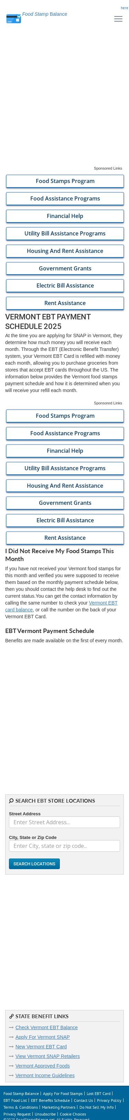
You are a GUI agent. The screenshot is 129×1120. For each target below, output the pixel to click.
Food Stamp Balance (21, 1093)
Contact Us (83, 1100)
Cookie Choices (73, 1114)
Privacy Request (17, 1114)
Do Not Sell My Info (96, 1107)
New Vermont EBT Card (41, 1046)
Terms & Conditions (20, 1107)
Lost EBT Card (98, 1093)
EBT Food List (15, 1100)
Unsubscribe (45, 1114)
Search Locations (34, 863)
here (124, 7)
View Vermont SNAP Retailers (47, 1056)
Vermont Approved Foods (42, 1066)
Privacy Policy (109, 1100)
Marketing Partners (58, 1107)
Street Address (25, 813)
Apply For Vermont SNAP (42, 1037)
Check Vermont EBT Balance (46, 1027)
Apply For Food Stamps (63, 1093)
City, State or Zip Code (32, 837)
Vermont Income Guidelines (45, 1075)
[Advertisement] (64, 101)
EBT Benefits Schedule (50, 1100)
